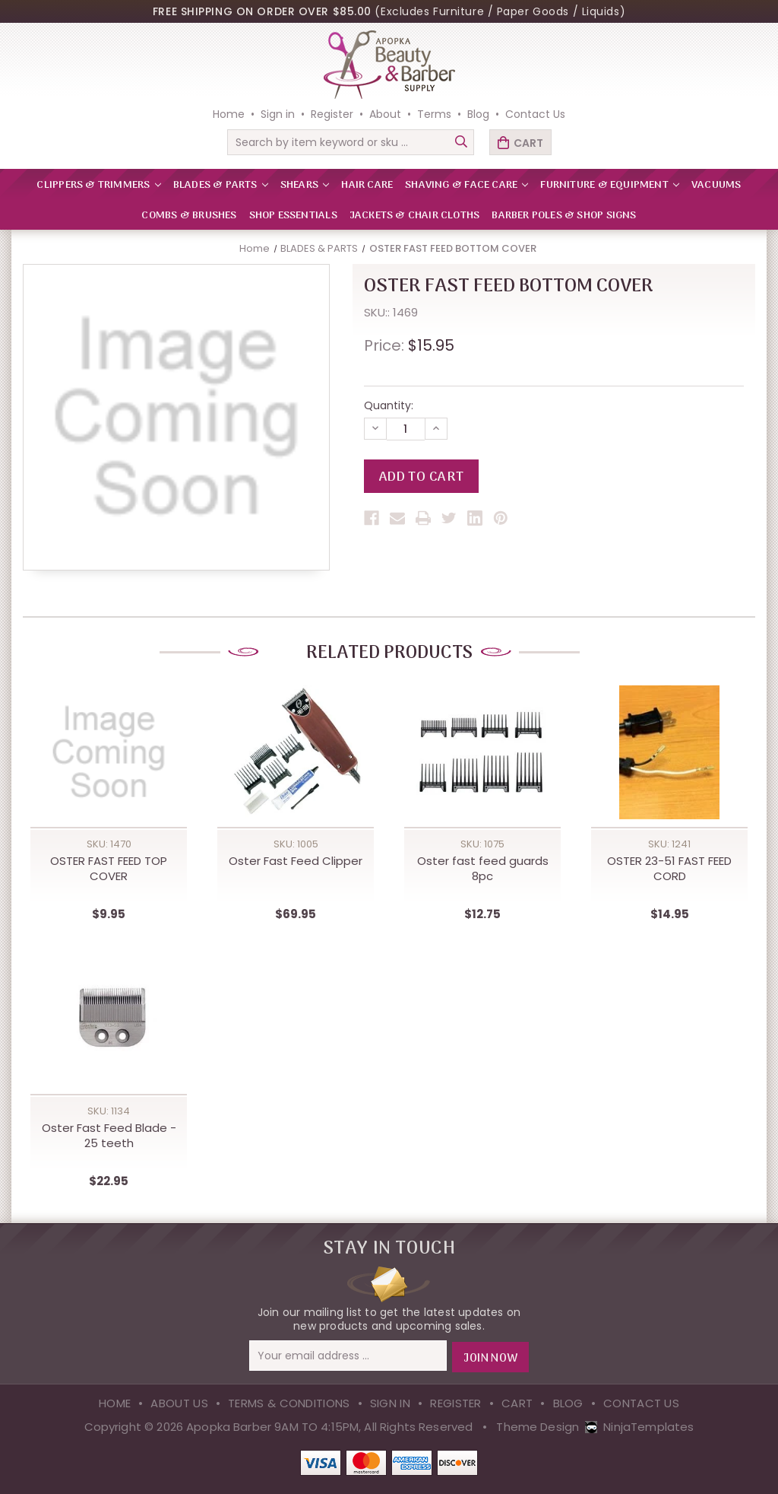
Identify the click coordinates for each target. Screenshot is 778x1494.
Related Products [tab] (389, 653)
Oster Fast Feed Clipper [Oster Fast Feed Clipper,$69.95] (295, 861)
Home (229, 114)
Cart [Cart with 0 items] (528, 143)
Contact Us (535, 114)
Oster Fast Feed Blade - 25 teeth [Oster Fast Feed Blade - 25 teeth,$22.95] (109, 1136)
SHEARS (304, 185)
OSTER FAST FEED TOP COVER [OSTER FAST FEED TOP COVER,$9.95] (108, 869)
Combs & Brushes (188, 215)
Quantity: (388, 405)
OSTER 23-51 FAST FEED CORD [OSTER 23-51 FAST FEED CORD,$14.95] (669, 869)
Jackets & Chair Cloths (414, 215)
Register (332, 114)
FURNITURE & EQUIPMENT (609, 185)
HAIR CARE (367, 185)
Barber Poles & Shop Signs (564, 215)
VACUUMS (716, 185)
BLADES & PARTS (220, 185)
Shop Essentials (293, 215)
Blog (478, 114)
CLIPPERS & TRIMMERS (98, 185)
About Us (178, 1402)
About (385, 114)
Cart (517, 1402)
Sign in (278, 114)
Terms (434, 114)
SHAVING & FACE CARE (466, 185)
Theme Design (537, 1426)
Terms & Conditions (288, 1402)
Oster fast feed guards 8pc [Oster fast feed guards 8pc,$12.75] (483, 869)
